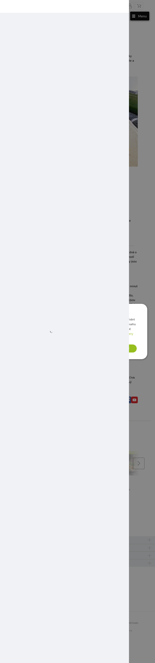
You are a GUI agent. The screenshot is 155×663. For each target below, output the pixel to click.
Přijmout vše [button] (119, 348)
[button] (38, 348)
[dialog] (77, 332)
